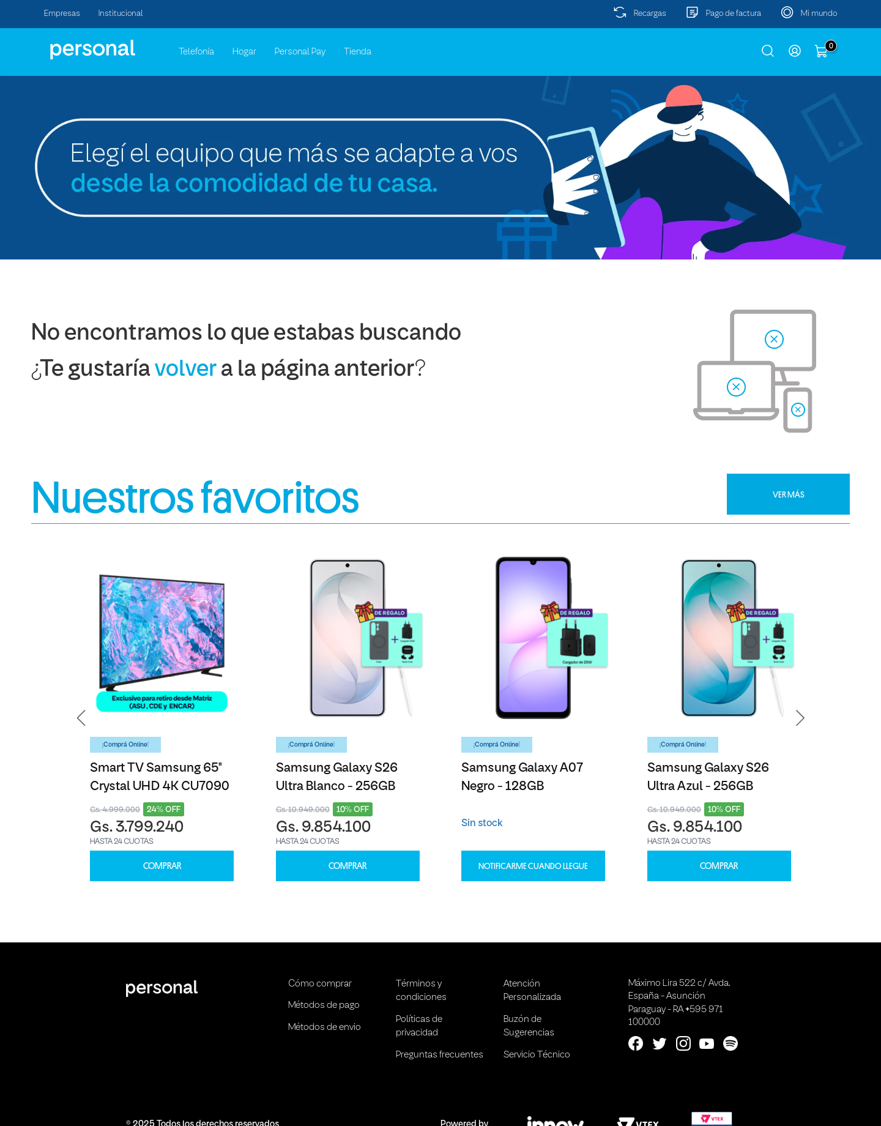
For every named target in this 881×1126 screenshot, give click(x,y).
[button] (81, 718)
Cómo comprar (320, 984)
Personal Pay (300, 52)
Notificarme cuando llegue (533, 866)
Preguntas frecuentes (439, 1055)
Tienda (357, 52)
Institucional (121, 14)
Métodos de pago (324, 1005)
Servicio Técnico (537, 1055)
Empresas (62, 14)
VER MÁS (789, 494)
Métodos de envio (324, 1027)
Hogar (244, 52)
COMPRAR (162, 866)
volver (186, 370)
